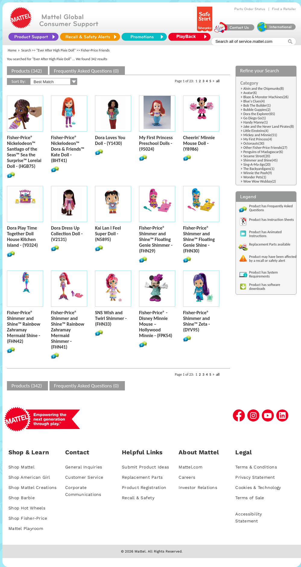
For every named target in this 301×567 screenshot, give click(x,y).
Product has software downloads (264, 287)
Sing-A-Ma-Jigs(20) (257, 164)
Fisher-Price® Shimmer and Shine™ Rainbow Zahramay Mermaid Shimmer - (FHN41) (67, 330)
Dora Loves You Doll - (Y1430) (110, 140)
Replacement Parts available (269, 244)
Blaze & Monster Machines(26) (266, 97)
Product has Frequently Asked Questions (271, 208)
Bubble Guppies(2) (257, 110)
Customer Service (84, 477)
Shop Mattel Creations (32, 487)
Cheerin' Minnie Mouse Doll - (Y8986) (199, 143)
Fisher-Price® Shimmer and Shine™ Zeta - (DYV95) (196, 321)
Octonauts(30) (254, 143)
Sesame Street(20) (256, 156)
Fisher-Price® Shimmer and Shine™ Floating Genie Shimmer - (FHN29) (156, 239)
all (218, 81)
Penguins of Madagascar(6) (263, 152)
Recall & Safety (138, 497)
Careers (187, 477)
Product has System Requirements (263, 274)
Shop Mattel (21, 467)
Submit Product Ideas (145, 467)
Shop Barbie (21, 497)
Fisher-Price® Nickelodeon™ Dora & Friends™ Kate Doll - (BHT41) (67, 149)
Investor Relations (198, 487)
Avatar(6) (250, 93)
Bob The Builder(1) (257, 105)
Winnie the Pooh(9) (257, 173)
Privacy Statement (255, 477)
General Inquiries (83, 467)
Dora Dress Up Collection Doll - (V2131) (67, 233)
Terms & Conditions (256, 467)
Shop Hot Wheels (26, 508)
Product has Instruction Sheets (271, 220)
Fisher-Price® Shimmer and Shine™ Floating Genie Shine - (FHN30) (199, 239)
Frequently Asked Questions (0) (86, 71)
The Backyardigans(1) (258, 169)
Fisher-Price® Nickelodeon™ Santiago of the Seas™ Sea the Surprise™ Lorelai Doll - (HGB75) (24, 152)
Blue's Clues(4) (254, 101)
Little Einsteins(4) (255, 131)
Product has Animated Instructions (265, 234)
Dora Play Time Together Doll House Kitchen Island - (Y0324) (22, 236)
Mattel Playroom (25, 528)
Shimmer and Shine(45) (260, 160)
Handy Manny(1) (255, 122)
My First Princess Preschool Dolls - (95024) (156, 143)
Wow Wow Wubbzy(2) (259, 181)
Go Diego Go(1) (254, 118)
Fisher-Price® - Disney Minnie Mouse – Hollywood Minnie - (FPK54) (155, 324)
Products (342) (26, 71)
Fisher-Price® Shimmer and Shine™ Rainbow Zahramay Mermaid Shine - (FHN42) (23, 327)
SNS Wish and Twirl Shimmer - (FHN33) (111, 318)
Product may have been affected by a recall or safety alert (272, 259)
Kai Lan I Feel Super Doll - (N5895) (108, 233)
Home (12, 50)
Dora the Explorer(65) (259, 114)
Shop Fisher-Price (27, 518)
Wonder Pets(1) (254, 177)
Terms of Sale (249, 497)
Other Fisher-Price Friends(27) (265, 148)
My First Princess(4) (257, 139)
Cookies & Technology (258, 487)
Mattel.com (190, 467)
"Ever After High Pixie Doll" (56, 50)
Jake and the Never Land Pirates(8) (268, 126)
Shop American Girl (29, 477)
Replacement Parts (142, 477)
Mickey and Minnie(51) (260, 135)
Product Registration (144, 487)
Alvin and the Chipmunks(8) (263, 88)
